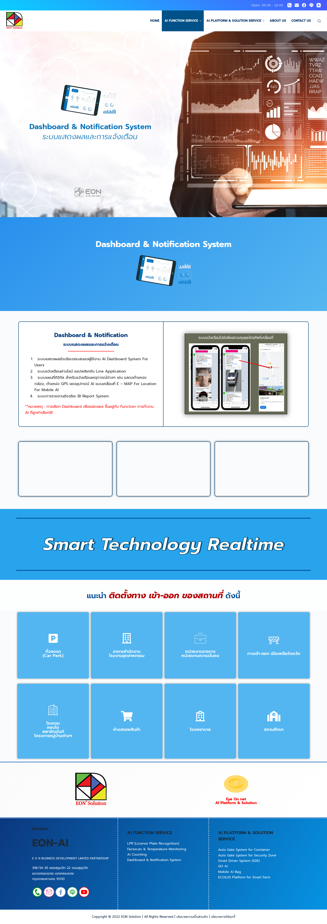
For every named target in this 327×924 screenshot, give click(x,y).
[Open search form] (319, 21)
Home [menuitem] (154, 20)
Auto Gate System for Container (244, 849)
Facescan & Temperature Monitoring (156, 849)
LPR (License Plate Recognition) (153, 843)
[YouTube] (319, 5)
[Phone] (289, 5)
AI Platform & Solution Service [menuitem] (235, 20)
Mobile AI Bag (229, 871)
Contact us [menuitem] (301, 20)
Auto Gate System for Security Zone (247, 855)
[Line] (311, 5)
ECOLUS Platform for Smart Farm (244, 877)
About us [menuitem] (278, 20)
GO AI (223, 866)
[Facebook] (304, 5)
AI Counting (137, 854)
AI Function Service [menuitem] (183, 20)
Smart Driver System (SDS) (239, 860)
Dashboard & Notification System (154, 859)
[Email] (297, 5)
